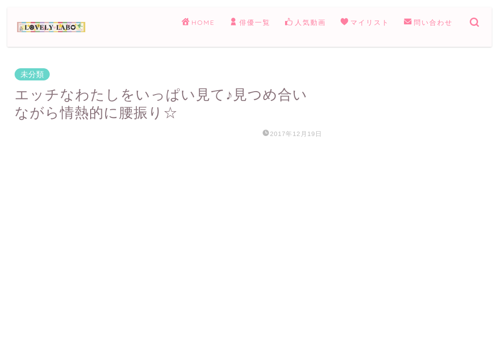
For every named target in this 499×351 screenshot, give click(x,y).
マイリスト (365, 23)
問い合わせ (428, 23)
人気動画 (305, 23)
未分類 (32, 74)
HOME (198, 23)
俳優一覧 (250, 23)
